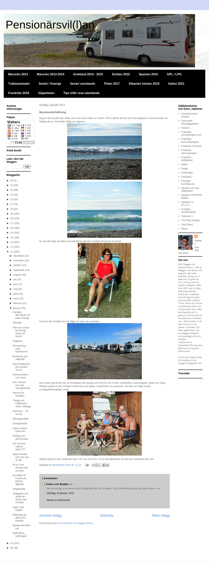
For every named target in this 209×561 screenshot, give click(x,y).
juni (15, 284)
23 (12, 194)
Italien (184, 164)
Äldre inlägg (161, 515)
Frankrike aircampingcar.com (191, 133)
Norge (184, 168)
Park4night (187, 172)
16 (12, 227)
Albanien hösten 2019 (144, 83)
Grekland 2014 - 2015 (88, 74)
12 (12, 246)
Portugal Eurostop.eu (187, 182)
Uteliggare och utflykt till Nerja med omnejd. (20, 498)
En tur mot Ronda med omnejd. (20, 467)
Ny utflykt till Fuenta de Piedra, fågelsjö (19, 480)
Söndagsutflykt (20, 418)
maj (15, 289)
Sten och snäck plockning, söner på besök (21, 332)
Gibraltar (17, 322)
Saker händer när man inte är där (21, 457)
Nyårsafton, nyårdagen (20, 534)
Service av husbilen (18, 394)
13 (12, 242)
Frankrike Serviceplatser (188, 152)
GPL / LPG (174, 74)
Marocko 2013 (18, 74)
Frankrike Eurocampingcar (190, 140)
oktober (17, 265)
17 (12, 223)
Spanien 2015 (148, 74)
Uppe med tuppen (18, 509)
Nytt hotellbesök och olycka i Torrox (21, 366)
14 (12, 237)
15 (12, 232)
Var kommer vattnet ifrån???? (19, 446)
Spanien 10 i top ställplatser (190, 189)
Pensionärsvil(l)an (50, 24)
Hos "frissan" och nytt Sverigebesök (21, 385)
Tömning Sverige (190, 220)
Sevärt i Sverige (50, 83)
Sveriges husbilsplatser (188, 211)
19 (12, 213)
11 (12, 251)
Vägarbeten (46, 93)
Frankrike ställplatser (187, 159)
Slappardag (19, 488)
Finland (185, 127)
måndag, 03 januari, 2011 (60, 493)
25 (12, 185)
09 (12, 547)
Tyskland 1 (187, 216)
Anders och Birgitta (57, 484)
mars (16, 298)
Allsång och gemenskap (20, 437)
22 (12, 199)
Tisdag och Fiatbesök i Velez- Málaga (22, 403)
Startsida (106, 515)
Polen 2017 (112, 83)
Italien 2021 (176, 83)
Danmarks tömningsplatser (189, 122)
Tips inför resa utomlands (81, 93)
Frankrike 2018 (18, 93)
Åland (184, 228)
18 (12, 218)
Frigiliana (17, 341)
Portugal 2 (186, 176)
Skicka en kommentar (58, 500)
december (19, 255)
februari (17, 303)
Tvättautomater (19, 83)
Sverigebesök (20, 423)
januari (17, 308)
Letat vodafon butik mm (20, 430)
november (19, 260)
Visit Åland (187, 224)
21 (12, 204)
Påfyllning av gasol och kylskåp (19, 517)
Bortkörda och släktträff (20, 358)
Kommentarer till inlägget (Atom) (75, 523)
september (19, 270)
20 (12, 209)
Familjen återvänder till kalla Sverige (21, 315)
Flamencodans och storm (20, 376)
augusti (17, 274)
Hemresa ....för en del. (21, 412)
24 (12, 189)
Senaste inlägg (50, 515)
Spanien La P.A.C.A (187, 203)
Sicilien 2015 (121, 74)
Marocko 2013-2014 (50, 74)
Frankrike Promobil (191, 146)
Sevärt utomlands (82, 83)
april (15, 293)
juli (15, 279)
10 (12, 543)
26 (12, 180)
